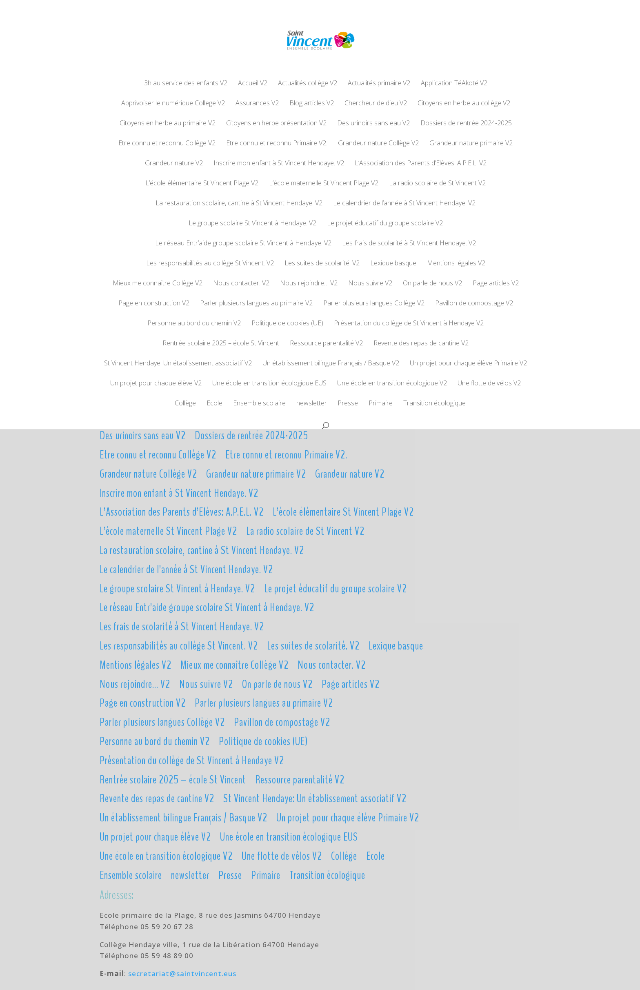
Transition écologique (434, 403)
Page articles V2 (496, 283)
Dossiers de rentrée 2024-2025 (466, 123)
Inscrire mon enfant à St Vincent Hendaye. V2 (278, 163)
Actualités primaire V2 (379, 83)
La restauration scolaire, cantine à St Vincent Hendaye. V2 (239, 203)
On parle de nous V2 (432, 283)
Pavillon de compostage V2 (474, 303)
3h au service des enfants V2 (185, 83)
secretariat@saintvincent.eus (182, 973)
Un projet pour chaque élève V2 (156, 383)
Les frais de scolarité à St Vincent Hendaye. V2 (409, 243)
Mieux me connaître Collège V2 (157, 283)
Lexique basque (393, 263)
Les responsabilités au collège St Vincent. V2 (210, 263)
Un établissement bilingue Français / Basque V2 (330, 363)
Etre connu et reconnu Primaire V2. (276, 143)
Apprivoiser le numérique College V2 (173, 103)
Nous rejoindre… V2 (309, 283)
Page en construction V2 (153, 303)
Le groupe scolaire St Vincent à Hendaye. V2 (252, 223)
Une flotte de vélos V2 (489, 383)
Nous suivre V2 (370, 283)
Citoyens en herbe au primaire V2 (168, 123)
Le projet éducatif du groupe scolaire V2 (385, 223)
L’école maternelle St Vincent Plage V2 (323, 183)
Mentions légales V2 (456, 263)
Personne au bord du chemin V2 (194, 323)
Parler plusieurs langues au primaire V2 (256, 303)
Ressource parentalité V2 (326, 343)
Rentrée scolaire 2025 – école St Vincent (220, 343)
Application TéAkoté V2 (454, 83)
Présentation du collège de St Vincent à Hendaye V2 (409, 323)
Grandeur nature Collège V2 (378, 143)
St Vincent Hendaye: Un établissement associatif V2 (178, 363)
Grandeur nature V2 (174, 163)
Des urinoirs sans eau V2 (373, 123)
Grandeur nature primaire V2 (471, 143)
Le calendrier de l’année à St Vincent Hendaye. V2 (404, 203)
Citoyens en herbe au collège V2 (464, 103)
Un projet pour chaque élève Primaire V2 (468, 363)
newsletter (311, 403)
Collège (185, 403)
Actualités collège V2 (307, 83)
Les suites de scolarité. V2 (322, 263)
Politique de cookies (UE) (287, 323)
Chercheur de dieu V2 (375, 103)
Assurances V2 (257, 103)
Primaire (381, 403)
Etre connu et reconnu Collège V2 (167, 143)
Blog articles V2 (311, 103)
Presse (348, 403)
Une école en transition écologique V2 (392, 383)
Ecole (214, 403)
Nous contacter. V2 (241, 283)
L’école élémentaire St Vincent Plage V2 (201, 183)
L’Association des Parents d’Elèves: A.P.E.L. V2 (421, 163)
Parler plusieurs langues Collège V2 (373, 303)
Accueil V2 (252, 83)
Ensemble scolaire (259, 403)
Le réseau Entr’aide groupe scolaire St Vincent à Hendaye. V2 (243, 243)
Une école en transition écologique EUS (269, 383)
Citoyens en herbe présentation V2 (276, 123)
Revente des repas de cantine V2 (421, 343)
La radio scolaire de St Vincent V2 (437, 183)
